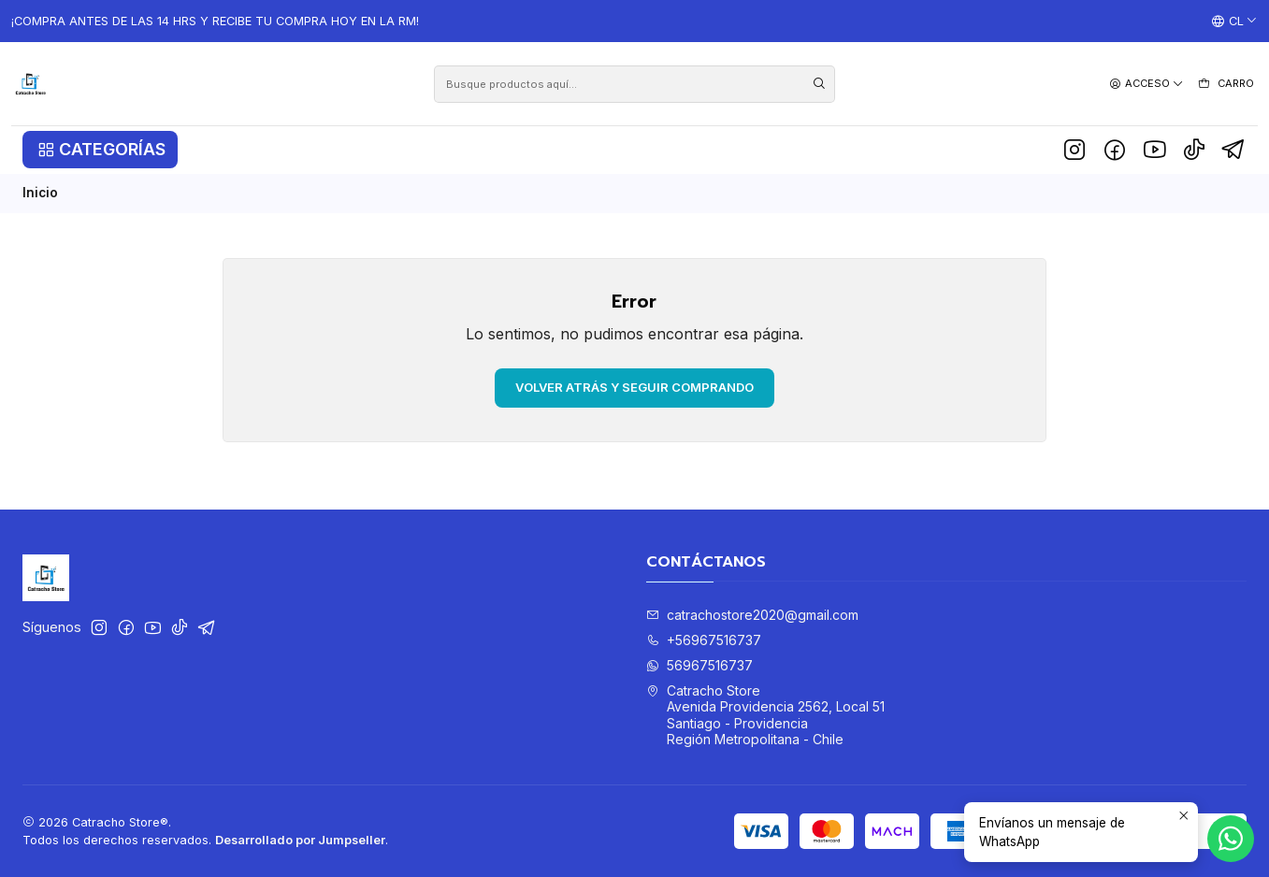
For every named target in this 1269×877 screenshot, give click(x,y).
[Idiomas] (1234, 21)
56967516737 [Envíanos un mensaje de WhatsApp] (699, 665)
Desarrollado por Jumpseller (300, 840)
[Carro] (1225, 84)
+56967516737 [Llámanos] (703, 640)
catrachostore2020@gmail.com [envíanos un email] (752, 615)
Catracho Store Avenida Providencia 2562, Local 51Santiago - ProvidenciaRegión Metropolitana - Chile (765, 715)
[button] (100, 149)
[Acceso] (1146, 83)
